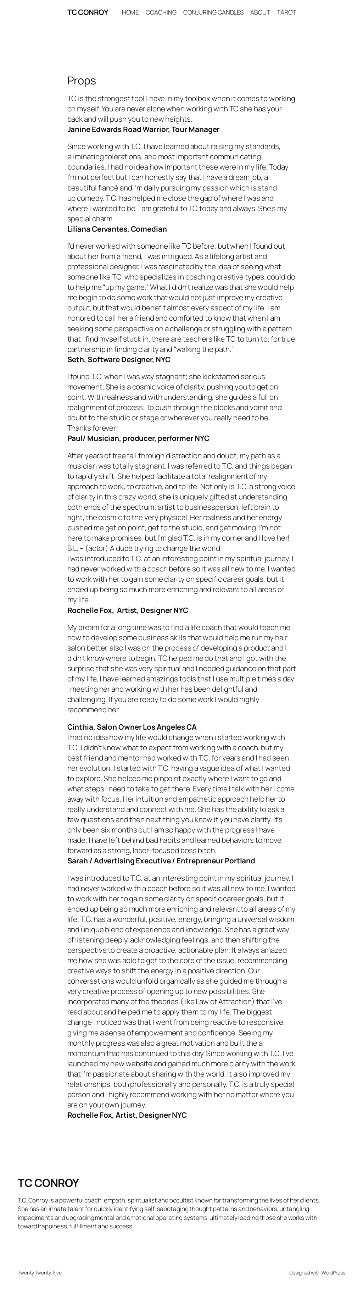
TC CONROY (87, 12)
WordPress (333, 1272)
